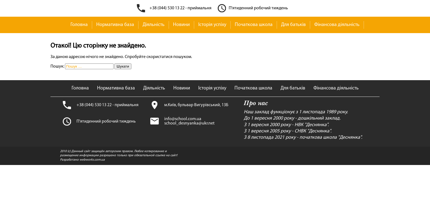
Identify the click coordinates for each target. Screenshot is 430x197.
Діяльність (154, 24)
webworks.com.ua (92, 159)
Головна (79, 24)
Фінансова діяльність (337, 24)
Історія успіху (212, 24)
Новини (181, 24)
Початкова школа (254, 24)
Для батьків (293, 24)
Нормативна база (115, 24)
